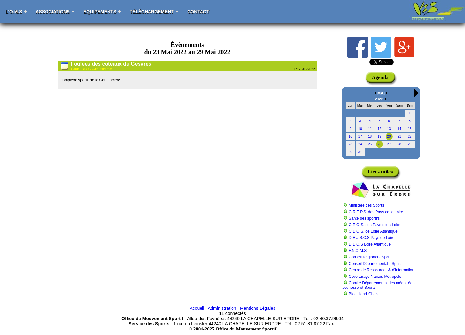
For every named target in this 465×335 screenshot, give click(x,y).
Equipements (99, 11)
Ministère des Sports (366, 205)
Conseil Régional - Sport (370, 257)
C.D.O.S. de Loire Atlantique (373, 231)
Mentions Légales (257, 308)
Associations (53, 11)
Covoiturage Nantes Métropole (375, 276)
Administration (222, 308)
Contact (198, 11)
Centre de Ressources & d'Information (381, 270)
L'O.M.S (13, 11)
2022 (379, 99)
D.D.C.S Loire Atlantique (370, 244)
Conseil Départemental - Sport (375, 263)
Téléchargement (152, 11)
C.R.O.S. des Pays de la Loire (374, 225)
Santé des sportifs (364, 218)
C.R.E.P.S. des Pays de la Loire (376, 212)
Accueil (197, 308)
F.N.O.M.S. (358, 250)
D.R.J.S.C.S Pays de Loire (371, 238)
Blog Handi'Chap (363, 294)
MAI (381, 93)
